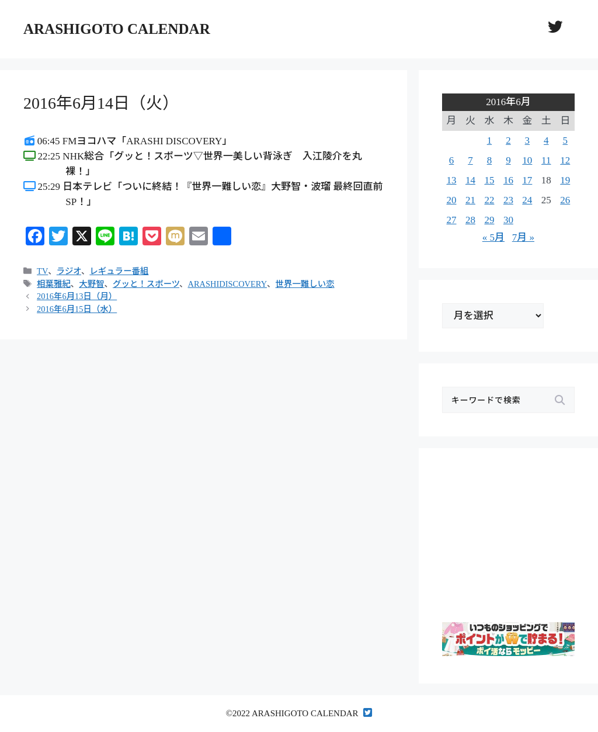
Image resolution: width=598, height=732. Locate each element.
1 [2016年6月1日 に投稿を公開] (489, 140)
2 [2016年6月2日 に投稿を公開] (508, 140)
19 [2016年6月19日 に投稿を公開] (565, 180)
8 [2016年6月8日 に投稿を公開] (489, 160)
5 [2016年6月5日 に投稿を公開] (565, 140)
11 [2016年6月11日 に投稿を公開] (546, 160)
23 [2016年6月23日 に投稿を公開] (508, 200)
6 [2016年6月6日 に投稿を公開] (451, 160)
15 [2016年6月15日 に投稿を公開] (489, 180)
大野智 (91, 284)
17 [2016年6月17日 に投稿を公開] (527, 180)
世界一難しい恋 (305, 284)
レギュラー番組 (118, 271)
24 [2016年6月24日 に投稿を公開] (527, 200)
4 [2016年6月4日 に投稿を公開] (546, 140)
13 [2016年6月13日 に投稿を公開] (452, 180)
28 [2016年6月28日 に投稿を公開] (470, 220)
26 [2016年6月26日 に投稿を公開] (565, 200)
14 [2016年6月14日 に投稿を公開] (470, 180)
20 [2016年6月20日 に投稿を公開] (452, 200)
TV (42, 271)
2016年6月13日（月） (77, 296)
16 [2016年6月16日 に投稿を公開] (508, 180)
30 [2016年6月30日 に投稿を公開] (508, 220)
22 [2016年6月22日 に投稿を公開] (489, 200)
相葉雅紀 (54, 284)
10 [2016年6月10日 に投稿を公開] (527, 160)
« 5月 (493, 237)
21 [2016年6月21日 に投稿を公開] (470, 200)
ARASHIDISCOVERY (227, 284)
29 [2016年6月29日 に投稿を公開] (489, 220)
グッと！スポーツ (146, 284)
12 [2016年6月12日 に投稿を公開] (565, 160)
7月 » (523, 237)
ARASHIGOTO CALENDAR (116, 29)
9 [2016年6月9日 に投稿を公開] (508, 160)
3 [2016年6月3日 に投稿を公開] (527, 140)
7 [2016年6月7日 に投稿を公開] (470, 160)
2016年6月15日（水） (77, 309)
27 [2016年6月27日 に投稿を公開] (452, 220)
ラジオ (69, 271)
